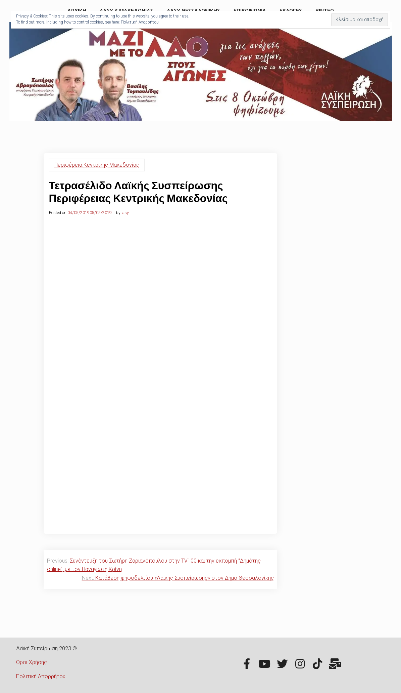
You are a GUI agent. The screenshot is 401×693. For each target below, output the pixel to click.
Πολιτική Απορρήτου (40, 676)
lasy (125, 213)
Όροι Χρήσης (31, 662)
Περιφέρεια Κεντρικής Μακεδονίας (96, 165)
